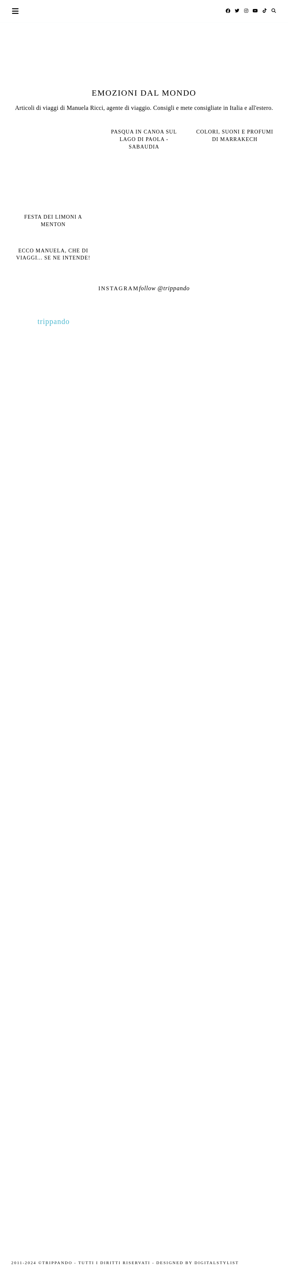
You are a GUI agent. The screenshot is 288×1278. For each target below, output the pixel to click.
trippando (177, 288)
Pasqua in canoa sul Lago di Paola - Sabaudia (144, 139)
